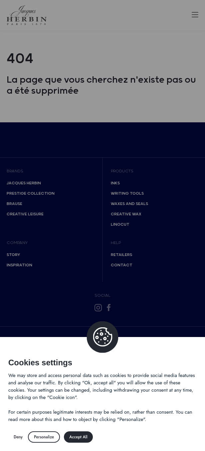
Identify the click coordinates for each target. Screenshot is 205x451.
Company (17, 242)
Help (116, 242)
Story (13, 254)
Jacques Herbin (24, 183)
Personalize (44, 437)
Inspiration (19, 265)
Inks (115, 183)
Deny (18, 437)
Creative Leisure (25, 214)
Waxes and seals (129, 203)
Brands (15, 171)
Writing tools (127, 193)
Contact (121, 265)
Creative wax (126, 214)
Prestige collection (31, 193)
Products (122, 171)
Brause (14, 203)
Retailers (121, 254)
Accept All (78, 437)
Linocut (120, 224)
